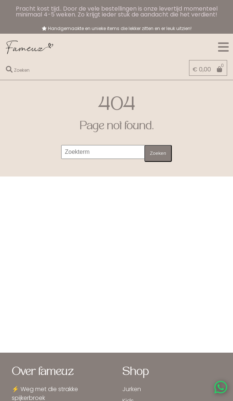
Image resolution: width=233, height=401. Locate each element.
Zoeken (158, 153)
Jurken (131, 389)
